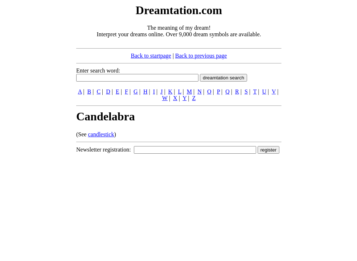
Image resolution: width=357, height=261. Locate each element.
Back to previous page (201, 56)
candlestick (101, 134)
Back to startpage (151, 56)
